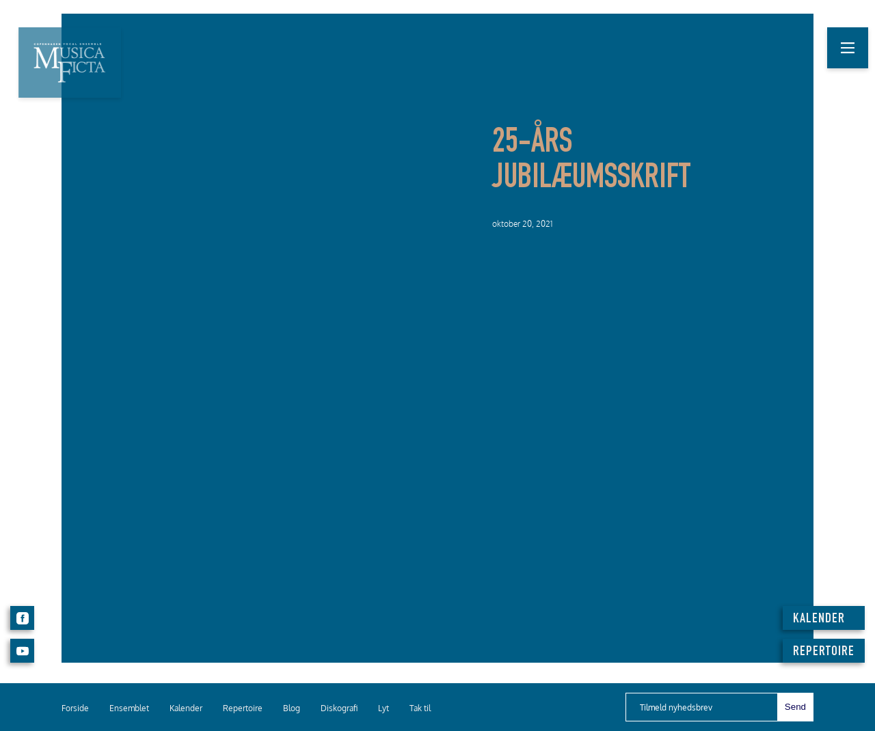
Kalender (186, 708)
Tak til (420, 708)
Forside (75, 708)
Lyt (383, 708)
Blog (291, 708)
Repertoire (242, 708)
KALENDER (819, 619)
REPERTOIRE (823, 652)
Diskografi (339, 708)
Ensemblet (129, 708)
